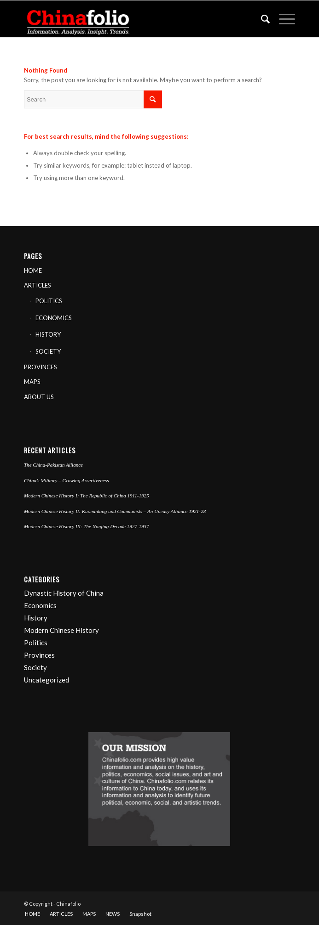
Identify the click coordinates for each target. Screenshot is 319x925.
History (35, 618)
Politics (35, 642)
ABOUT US (39, 396)
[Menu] (282, 18)
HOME (33, 270)
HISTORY (48, 334)
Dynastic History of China (64, 593)
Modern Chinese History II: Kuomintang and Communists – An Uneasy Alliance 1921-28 (115, 511)
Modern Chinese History (61, 630)
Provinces (39, 655)
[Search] (261, 18)
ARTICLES (37, 285)
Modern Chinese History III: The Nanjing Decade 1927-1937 (86, 526)
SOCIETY (48, 351)
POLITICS (48, 301)
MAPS (32, 381)
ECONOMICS (53, 317)
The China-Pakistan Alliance (53, 465)
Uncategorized (46, 680)
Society (35, 667)
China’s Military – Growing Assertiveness (66, 480)
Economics (40, 605)
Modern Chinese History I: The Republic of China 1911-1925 (86, 495)
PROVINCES (40, 367)
